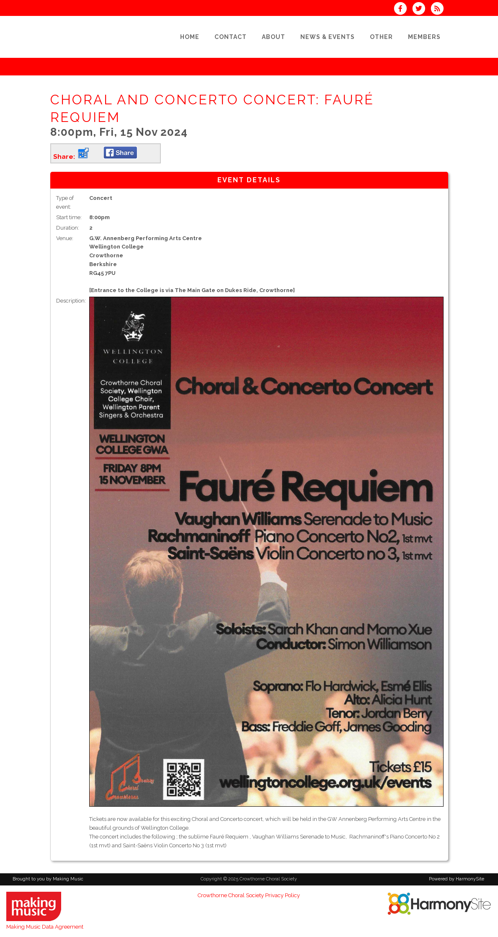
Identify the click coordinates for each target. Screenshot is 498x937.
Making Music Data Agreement (44, 927)
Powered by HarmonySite (456, 879)
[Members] (424, 37)
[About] (273, 37)
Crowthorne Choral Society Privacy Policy (249, 895)
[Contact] (230, 37)
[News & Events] (327, 37)
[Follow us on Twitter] (421, 9)
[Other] (381, 37)
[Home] (190, 37)
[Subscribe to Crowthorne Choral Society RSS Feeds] (439, 9)
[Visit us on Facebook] (403, 9)
